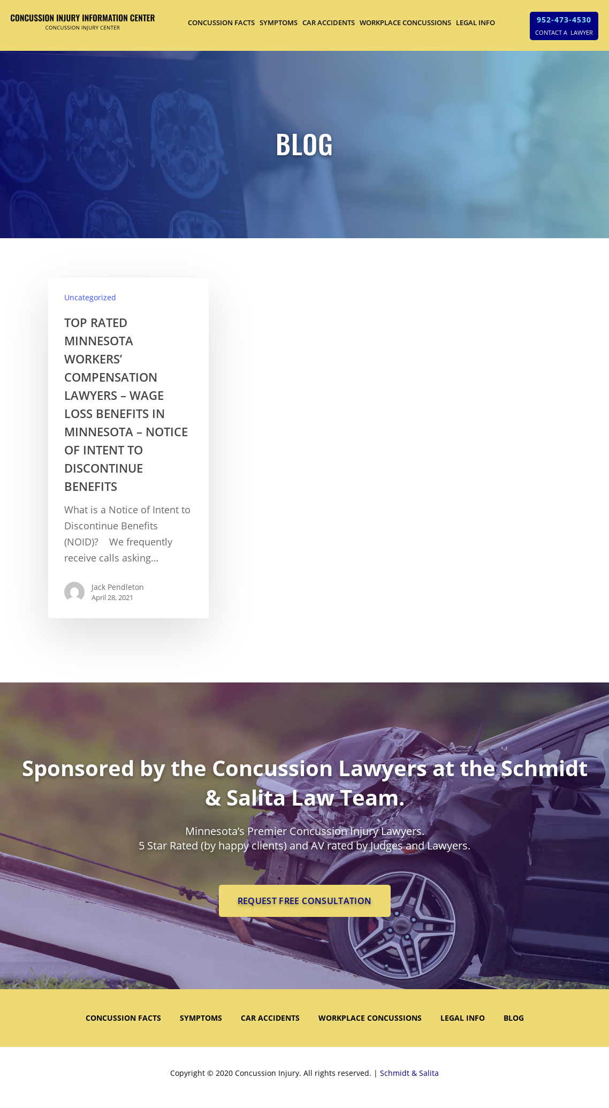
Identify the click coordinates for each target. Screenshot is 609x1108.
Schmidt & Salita (409, 1073)
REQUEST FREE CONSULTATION (305, 901)
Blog (514, 1018)
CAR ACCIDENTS (328, 22)
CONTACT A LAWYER (564, 32)
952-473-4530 (564, 19)
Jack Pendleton (118, 587)
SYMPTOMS (279, 22)
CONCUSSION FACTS (221, 22)
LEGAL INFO (475, 22)
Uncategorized (90, 297)
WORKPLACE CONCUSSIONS (405, 22)
